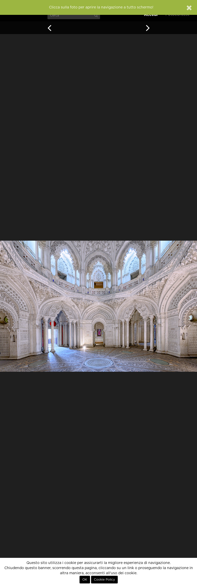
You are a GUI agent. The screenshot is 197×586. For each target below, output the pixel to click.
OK (84, 579)
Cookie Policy (104, 579)
